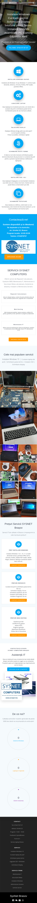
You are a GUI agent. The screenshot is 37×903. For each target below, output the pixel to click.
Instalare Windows (18, 14)
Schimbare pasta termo (17, 858)
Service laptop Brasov (17, 842)
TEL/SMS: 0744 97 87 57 (18, 48)
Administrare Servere (17, 884)
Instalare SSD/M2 (18, 29)
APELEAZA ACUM (14, 257)
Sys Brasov (9, 3)
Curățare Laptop (18, 18)
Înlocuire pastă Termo (18, 25)
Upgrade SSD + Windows (17, 861)
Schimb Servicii (17, 888)
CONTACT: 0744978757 (18, 565)
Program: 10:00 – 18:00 (17, 832)
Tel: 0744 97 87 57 (17, 825)
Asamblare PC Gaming (18, 32)
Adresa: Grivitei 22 (17, 828)
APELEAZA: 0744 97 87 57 (18, 339)
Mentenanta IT (17, 874)
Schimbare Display (18, 21)
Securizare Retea (17, 877)
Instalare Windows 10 (17, 851)
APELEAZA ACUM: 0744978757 (18, 669)
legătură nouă (28, 257)
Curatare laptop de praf (17, 855)
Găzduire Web (18, 36)
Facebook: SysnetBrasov (17, 835)
